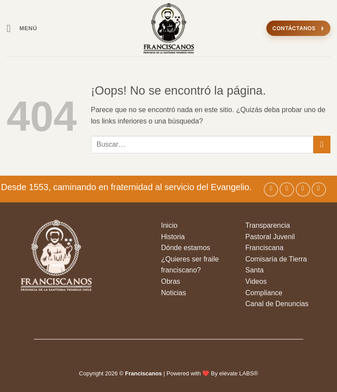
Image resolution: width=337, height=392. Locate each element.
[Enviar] (321, 144)
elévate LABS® (238, 373)
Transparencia (267, 225)
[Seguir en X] (303, 189)
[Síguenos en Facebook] (271, 189)
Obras (170, 281)
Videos (256, 281)
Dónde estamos (185, 247)
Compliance (263, 293)
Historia (173, 236)
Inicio (169, 225)
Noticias (173, 293)
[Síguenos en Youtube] (319, 189)
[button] (22, 28)
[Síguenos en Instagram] (287, 189)
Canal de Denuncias (276, 303)
